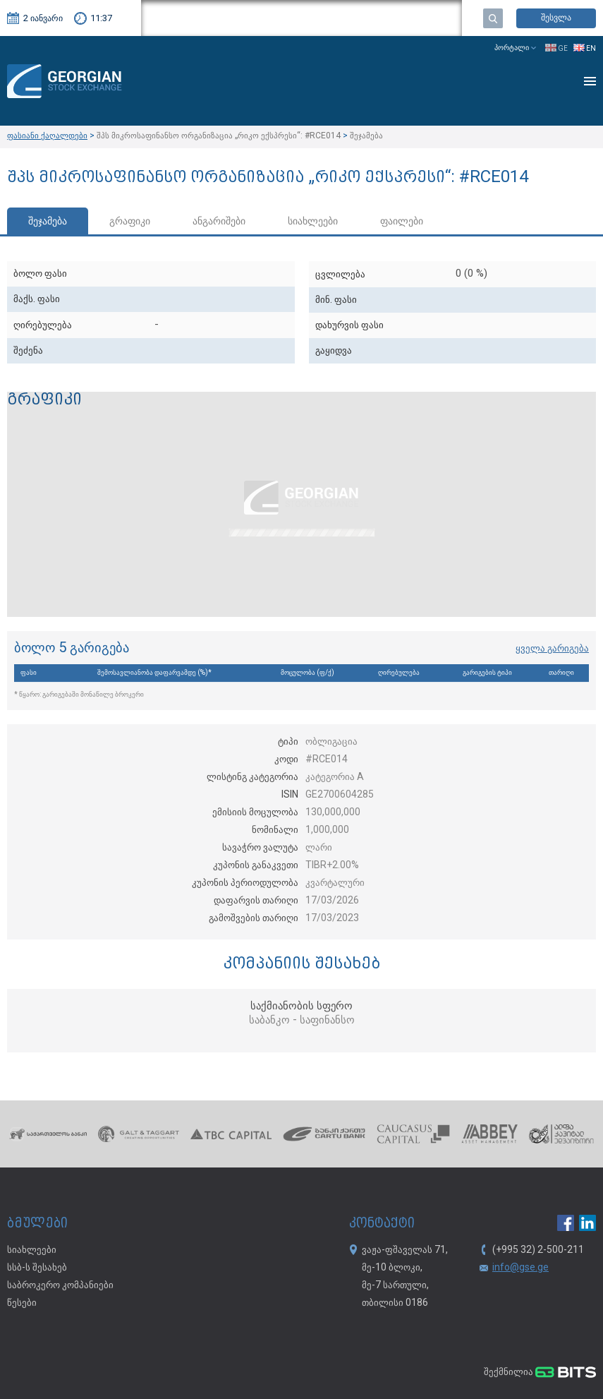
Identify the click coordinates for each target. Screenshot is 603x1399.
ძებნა (493, 18)
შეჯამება (47, 222)
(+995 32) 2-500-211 (538, 1250)
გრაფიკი (129, 222)
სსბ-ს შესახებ (37, 1268)
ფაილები (401, 222)
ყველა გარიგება (552, 649)
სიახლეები (313, 222)
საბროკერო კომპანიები (60, 1285)
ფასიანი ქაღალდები (47, 136)
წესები (22, 1303)
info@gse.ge (520, 1268)
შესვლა (556, 18)
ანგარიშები (219, 222)
